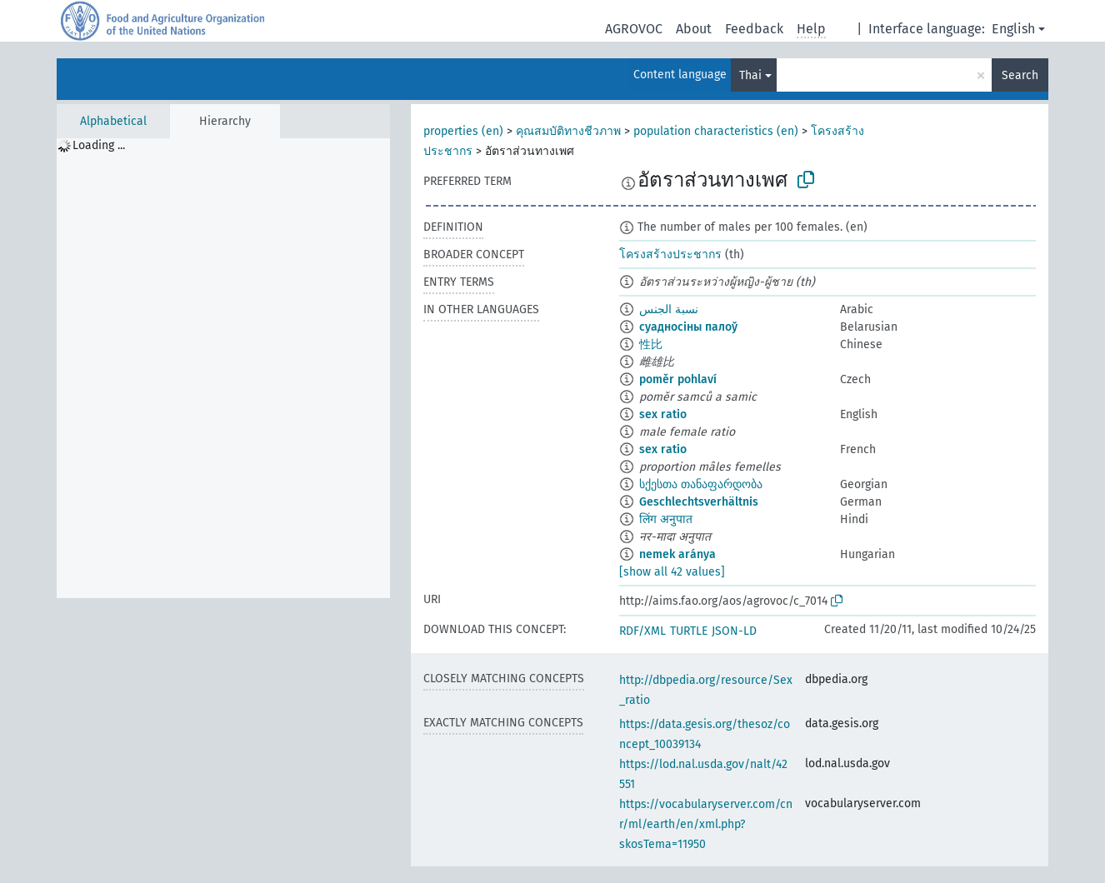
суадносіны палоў (688, 327)
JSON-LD (734, 631)
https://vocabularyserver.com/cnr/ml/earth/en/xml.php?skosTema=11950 (705, 824)
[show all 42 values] (672, 572)
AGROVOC (633, 29)
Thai (750, 75)
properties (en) (463, 131)
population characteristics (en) (715, 131)
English (1013, 29)
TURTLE (689, 631)
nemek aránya (677, 554)
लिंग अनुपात (665, 519)
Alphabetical (113, 121)
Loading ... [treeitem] (98, 145)
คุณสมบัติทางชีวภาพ (568, 131)
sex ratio (663, 414)
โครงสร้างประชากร (670, 254)
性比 (650, 344)
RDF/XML (642, 631)
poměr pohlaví (678, 379)
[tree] (223, 368)
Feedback (754, 29)
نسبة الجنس (668, 309)
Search (1020, 75)
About (694, 29)
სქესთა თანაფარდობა (700, 484)
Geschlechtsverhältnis (698, 502)
